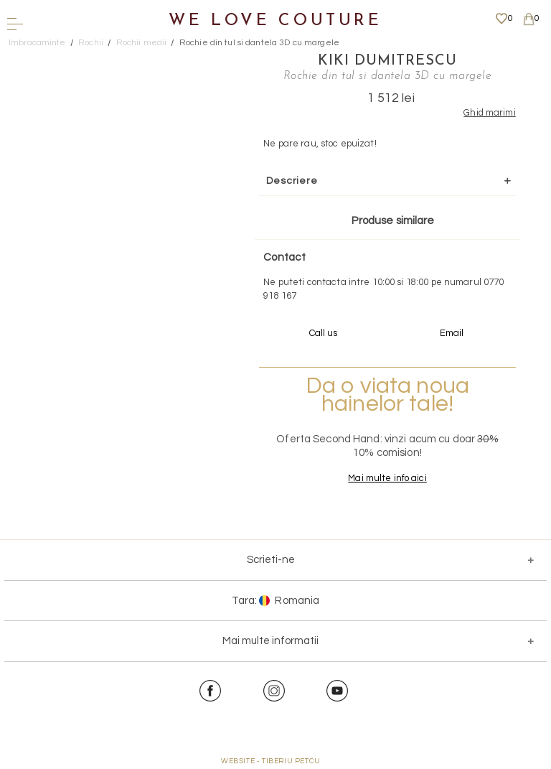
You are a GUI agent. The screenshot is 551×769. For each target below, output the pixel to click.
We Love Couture (275, 21)
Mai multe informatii (270, 640)
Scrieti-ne (271, 559)
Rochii (90, 42)
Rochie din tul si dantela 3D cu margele (259, 42)
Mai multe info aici (387, 478)
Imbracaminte (37, 42)
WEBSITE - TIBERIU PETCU (271, 761)
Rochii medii (141, 42)
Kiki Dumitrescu (387, 61)
